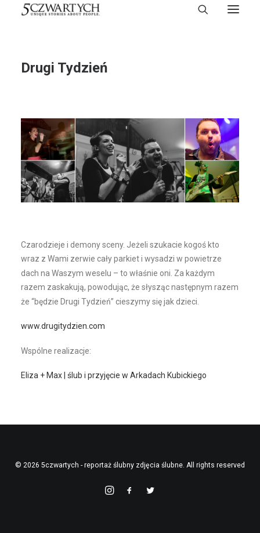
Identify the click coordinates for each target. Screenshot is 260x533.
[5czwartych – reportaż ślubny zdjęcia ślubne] (60, 9)
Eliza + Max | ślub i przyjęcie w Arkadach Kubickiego (114, 375)
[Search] (197, 9)
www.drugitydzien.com (63, 326)
